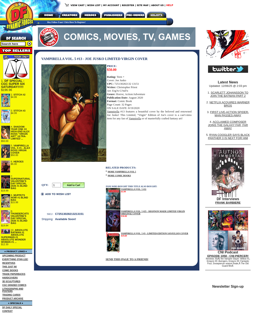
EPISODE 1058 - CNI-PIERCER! (228, 256)
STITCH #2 (19, 94)
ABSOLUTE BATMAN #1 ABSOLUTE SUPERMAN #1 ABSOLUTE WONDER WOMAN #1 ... (14, 236)
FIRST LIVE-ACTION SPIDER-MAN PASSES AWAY (229, 113)
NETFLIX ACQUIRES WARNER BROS (230, 104)
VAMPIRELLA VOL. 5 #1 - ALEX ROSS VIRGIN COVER (20, 149)
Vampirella (113, 111)
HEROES (18, 161)
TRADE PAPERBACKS (14, 274)
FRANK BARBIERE (228, 202)
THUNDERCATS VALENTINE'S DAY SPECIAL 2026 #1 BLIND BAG (20, 218)
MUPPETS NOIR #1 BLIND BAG (19, 197)
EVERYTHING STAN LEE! (15, 259)
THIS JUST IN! (9, 267)
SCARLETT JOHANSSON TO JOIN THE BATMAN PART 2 (229, 94)
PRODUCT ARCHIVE (12, 298)
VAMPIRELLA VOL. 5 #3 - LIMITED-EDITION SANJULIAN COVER (154, 233)
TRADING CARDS (11, 295)
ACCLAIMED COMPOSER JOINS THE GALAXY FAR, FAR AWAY (228, 125)
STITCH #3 (19, 110)
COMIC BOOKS (10, 270)
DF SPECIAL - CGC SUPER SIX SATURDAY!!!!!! (13, 84)
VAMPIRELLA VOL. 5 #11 (133, 189)
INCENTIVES (8, 263)
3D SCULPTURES (11, 281)
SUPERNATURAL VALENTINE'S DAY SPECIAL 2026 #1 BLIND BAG (20, 183)
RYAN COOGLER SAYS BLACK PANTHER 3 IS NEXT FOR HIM (229, 136)
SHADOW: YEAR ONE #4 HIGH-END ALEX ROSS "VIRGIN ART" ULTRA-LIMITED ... (20, 132)
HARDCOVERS (10, 278)
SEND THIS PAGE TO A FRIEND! (127, 259)
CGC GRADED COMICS (14, 285)
